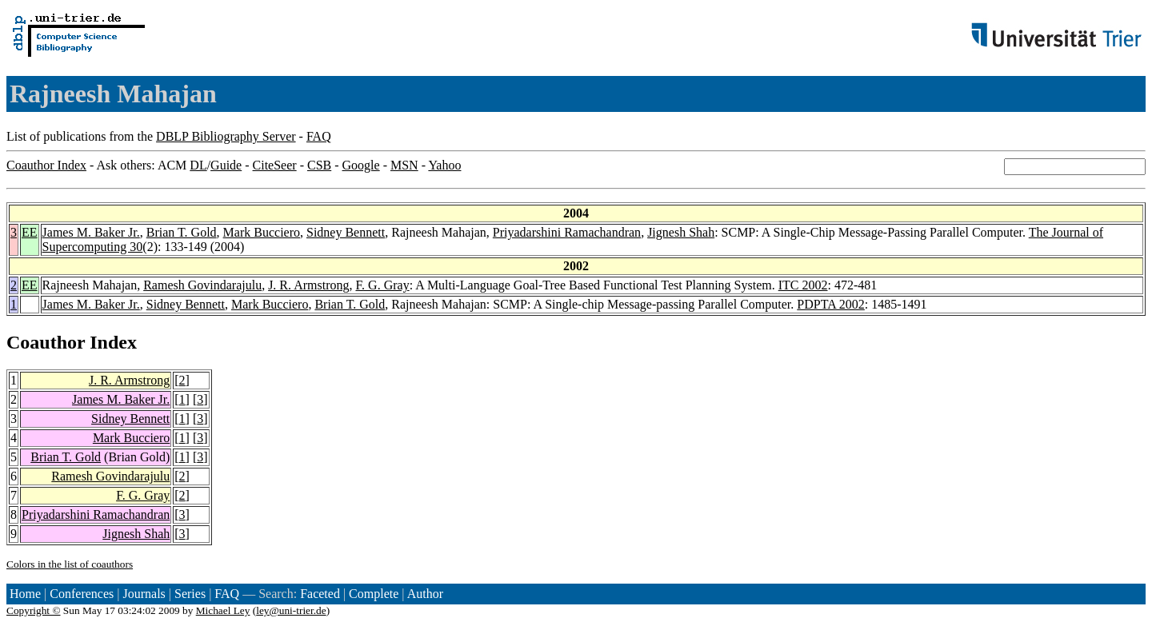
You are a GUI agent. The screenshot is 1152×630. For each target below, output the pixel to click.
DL (198, 165)
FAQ (318, 136)
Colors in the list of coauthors (69, 564)
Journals (143, 593)
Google (361, 165)
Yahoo (444, 165)
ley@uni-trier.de (291, 610)
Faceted (320, 593)
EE (30, 232)
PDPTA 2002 (831, 304)
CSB (319, 165)
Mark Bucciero (261, 232)
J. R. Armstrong (308, 285)
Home (25, 593)
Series (190, 593)
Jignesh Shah (680, 232)
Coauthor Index (46, 165)
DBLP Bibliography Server (226, 136)
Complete (373, 593)
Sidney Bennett (345, 232)
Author (425, 593)
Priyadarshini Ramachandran (567, 232)
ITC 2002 (803, 285)
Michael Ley (223, 610)
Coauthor (45, 342)
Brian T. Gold (181, 232)
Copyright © (33, 610)
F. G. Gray (382, 285)
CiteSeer (275, 165)
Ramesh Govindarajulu (202, 285)
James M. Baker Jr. (91, 232)
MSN (404, 165)
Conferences (82, 593)
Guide (226, 165)
